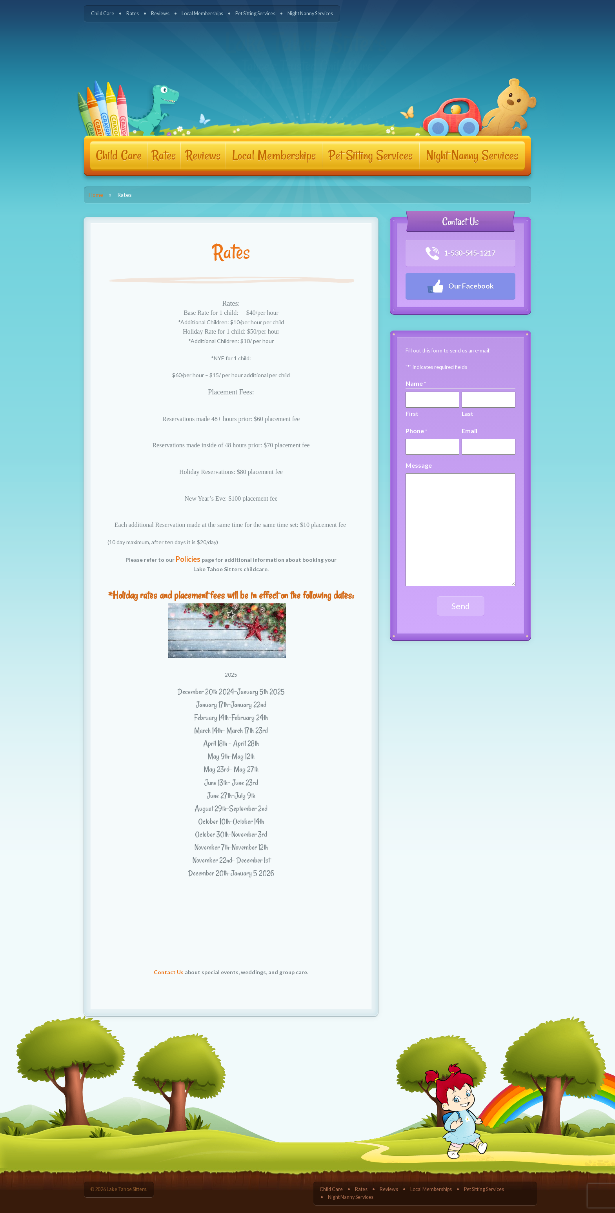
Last (467, 413)
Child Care (102, 13)
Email (469, 430)
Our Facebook (460, 286)
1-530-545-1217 (460, 253)
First (412, 413)
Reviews (160, 13)
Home (96, 194)
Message (419, 465)
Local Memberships (202, 13)
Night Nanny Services (310, 13)
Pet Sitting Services (255, 13)
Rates (132, 13)
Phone (416, 431)
